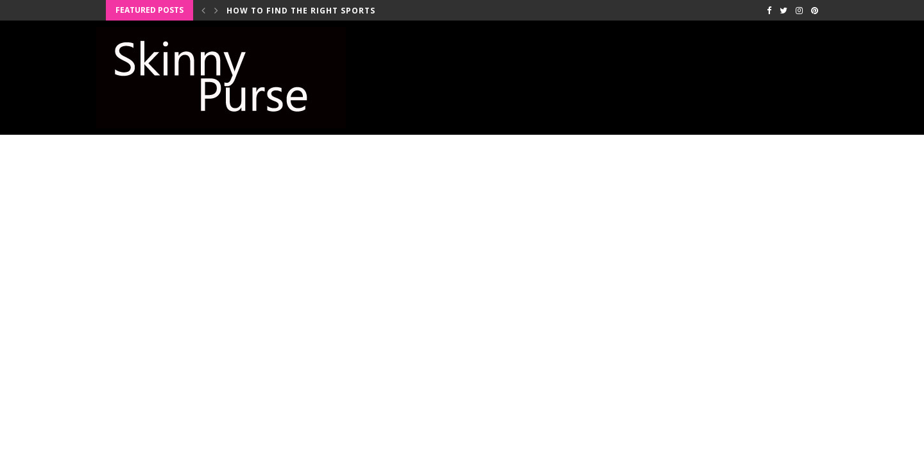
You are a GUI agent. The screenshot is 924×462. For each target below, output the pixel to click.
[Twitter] (783, 10)
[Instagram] (799, 10)
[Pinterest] (814, 10)
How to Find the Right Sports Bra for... (326, 10)
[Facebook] (769, 10)
